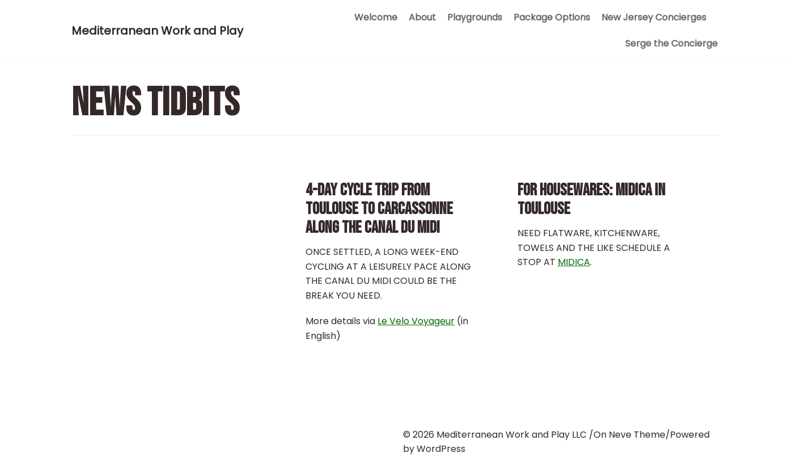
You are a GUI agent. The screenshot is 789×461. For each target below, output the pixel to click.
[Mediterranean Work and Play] (157, 31)
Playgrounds (474, 17)
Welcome (375, 17)
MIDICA (574, 262)
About (422, 17)
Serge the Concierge (671, 43)
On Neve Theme (629, 434)
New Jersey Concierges (653, 17)
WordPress (441, 448)
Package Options (552, 17)
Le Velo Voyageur (416, 321)
